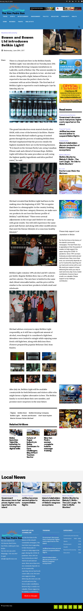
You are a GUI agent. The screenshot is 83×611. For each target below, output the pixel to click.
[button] (78, 26)
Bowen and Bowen (29, 415)
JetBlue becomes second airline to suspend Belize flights (69, 134)
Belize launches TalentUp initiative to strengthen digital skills (14, 443)
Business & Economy (10, 33)
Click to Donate (30, 596)
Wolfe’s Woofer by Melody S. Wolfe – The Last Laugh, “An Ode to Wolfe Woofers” (71, 502)
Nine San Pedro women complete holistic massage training (48, 444)
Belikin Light (15, 415)
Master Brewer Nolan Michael (21, 418)
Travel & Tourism (64, 129)
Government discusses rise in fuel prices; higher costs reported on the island (11, 502)
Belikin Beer (22, 413)
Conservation (63, 141)
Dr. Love (62, 169)
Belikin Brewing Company (39, 413)
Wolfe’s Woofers (64, 155)
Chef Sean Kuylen (45, 415)
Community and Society (67, 115)
